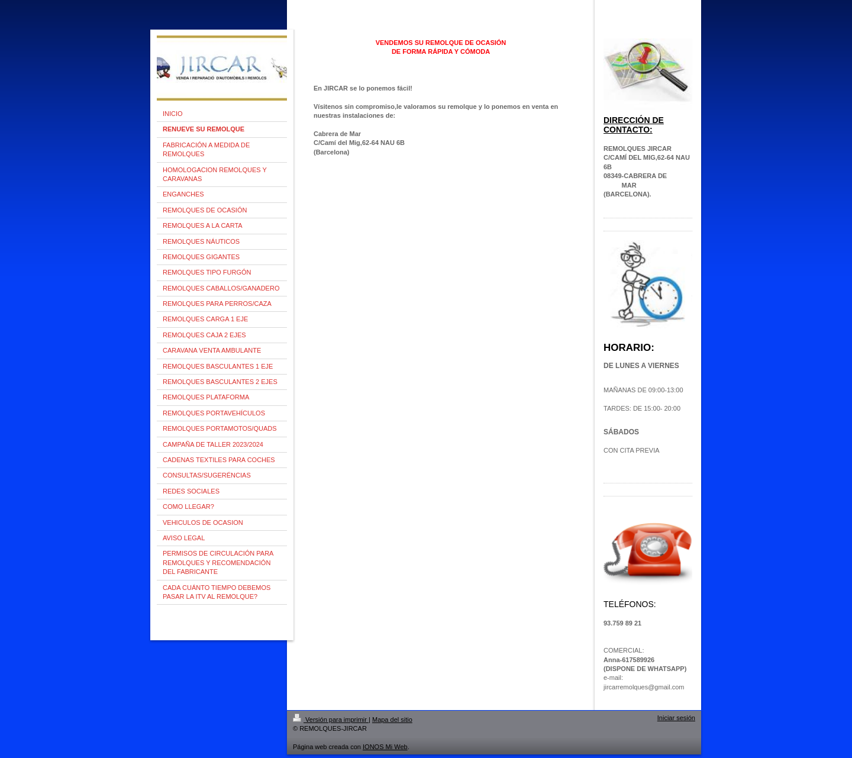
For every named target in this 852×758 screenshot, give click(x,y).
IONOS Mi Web (385, 746)
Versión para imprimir (331, 719)
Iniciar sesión (676, 717)
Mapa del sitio (392, 719)
